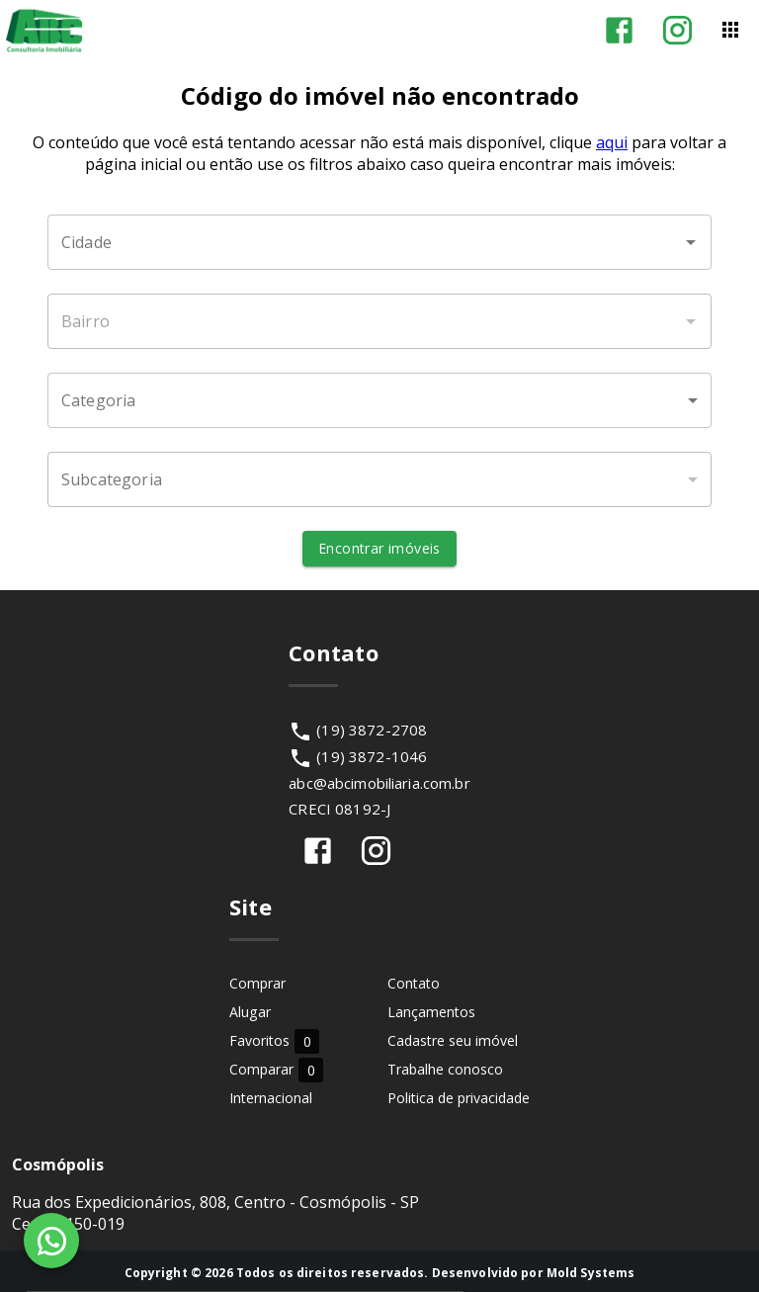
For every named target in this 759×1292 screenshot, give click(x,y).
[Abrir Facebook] (619, 30)
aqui (612, 142)
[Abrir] (691, 242)
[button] (379, 400)
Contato (413, 983)
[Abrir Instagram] (677, 30)
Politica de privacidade (458, 1097)
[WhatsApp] (51, 1240)
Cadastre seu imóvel (452, 1040)
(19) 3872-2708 (371, 729)
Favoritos (274, 1040)
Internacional (270, 1097)
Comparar (276, 1069)
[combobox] (379, 242)
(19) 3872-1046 (371, 756)
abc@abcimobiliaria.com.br (379, 783)
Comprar (257, 983)
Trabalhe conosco (445, 1069)
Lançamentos (431, 1011)
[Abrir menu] (730, 29)
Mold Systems (591, 1272)
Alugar (250, 1011)
